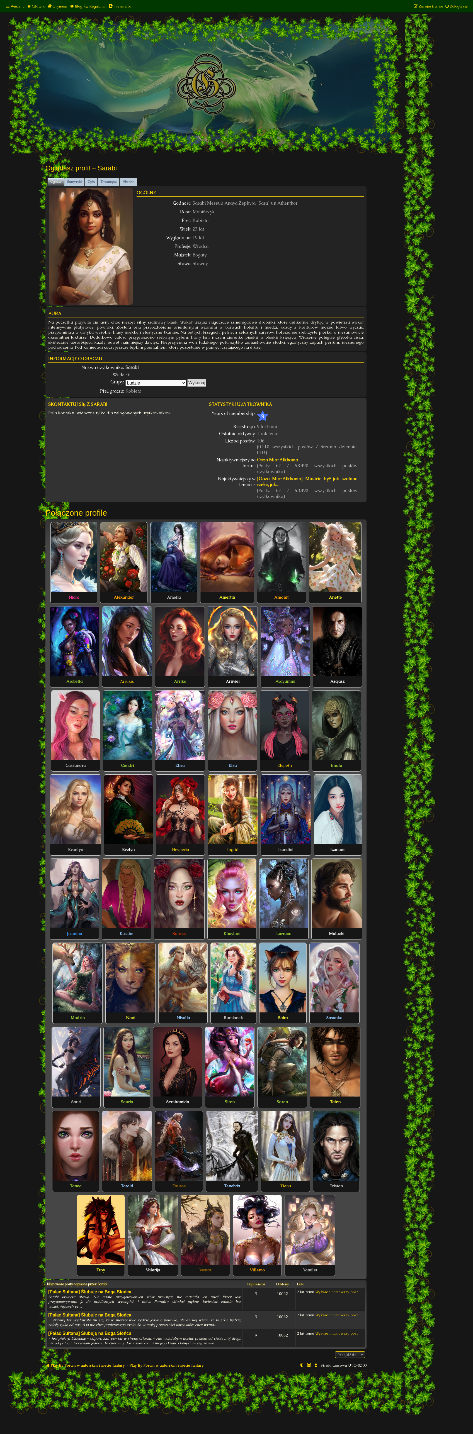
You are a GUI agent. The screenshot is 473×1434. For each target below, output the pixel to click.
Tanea (75, 1185)
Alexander (124, 597)
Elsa (233, 765)
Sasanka (334, 1017)
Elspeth (284, 765)
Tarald (127, 1185)
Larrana (283, 933)
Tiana (285, 1185)
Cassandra (76, 765)
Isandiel (285, 849)
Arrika (180, 681)
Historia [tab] (128, 182)
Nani (130, 1017)
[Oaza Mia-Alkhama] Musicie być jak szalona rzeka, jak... (307, 482)
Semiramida (177, 1101)
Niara (74, 597)
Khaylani (232, 933)
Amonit (281, 597)
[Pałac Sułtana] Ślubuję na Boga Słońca (89, 1291)
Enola (336, 765)
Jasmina (74, 933)
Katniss (179, 933)
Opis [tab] (91, 182)
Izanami (337, 849)
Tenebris (232, 1185)
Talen (335, 1101)
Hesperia (180, 849)
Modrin (78, 1017)
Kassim (126, 933)
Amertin (227, 597)
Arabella (74, 681)
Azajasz (337, 681)
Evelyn (128, 849)
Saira (283, 1017)
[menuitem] (36, 6)
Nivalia (183, 1017)
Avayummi (285, 681)
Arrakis (127, 681)
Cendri (127, 765)
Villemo (257, 1270)
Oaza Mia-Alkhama (277, 460)
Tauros (179, 1185)
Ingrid (233, 849)
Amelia (174, 597)
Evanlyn (75, 849)
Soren (282, 1101)
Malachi (336, 933)
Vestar (205, 1270)
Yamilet (310, 1270)
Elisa (180, 765)
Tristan (336, 1185)
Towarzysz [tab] (108, 182)
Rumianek (233, 1017)
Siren (230, 1101)
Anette (335, 597)
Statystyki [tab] (74, 182)
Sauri (76, 1101)
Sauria (127, 1101)
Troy (100, 1270)
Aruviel (233, 681)
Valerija (153, 1270)
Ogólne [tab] (55, 181)
